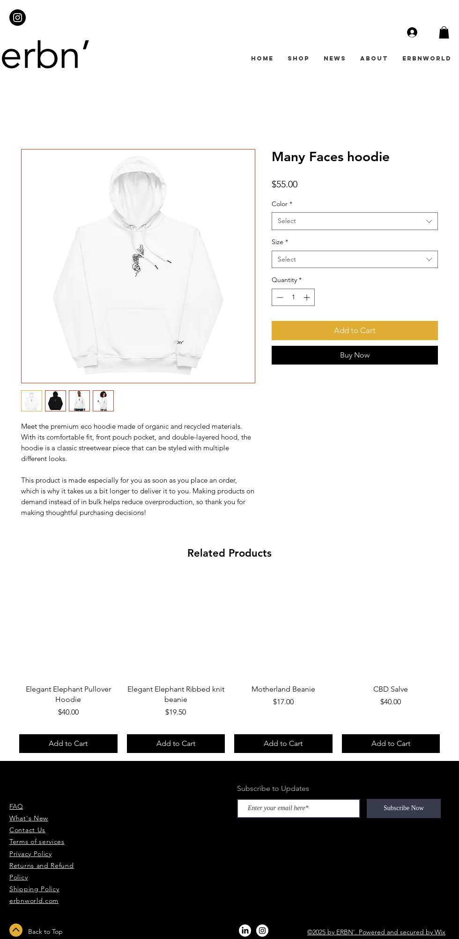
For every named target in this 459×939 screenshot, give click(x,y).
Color (282, 204)
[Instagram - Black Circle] (17, 17)
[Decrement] (279, 297)
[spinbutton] (293, 297)
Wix (440, 932)
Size (280, 242)
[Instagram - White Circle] (262, 930)
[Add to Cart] (68, 743)
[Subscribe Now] (404, 808)
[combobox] (355, 221)
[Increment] (307, 297)
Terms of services (37, 841)
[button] (444, 32)
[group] (229, 665)
